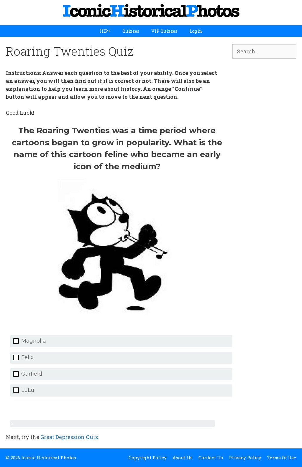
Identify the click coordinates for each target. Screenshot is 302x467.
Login (195, 31)
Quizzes (130, 31)
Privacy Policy (245, 458)
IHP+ (105, 31)
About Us (183, 458)
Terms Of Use (281, 458)
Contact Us (210, 458)
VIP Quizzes (164, 31)
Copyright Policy (148, 458)
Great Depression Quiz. (69, 436)
